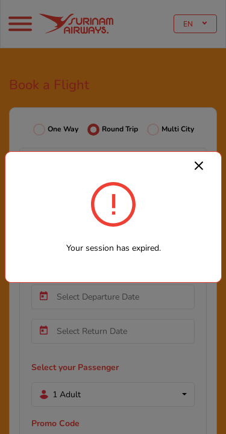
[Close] (199, 165)
